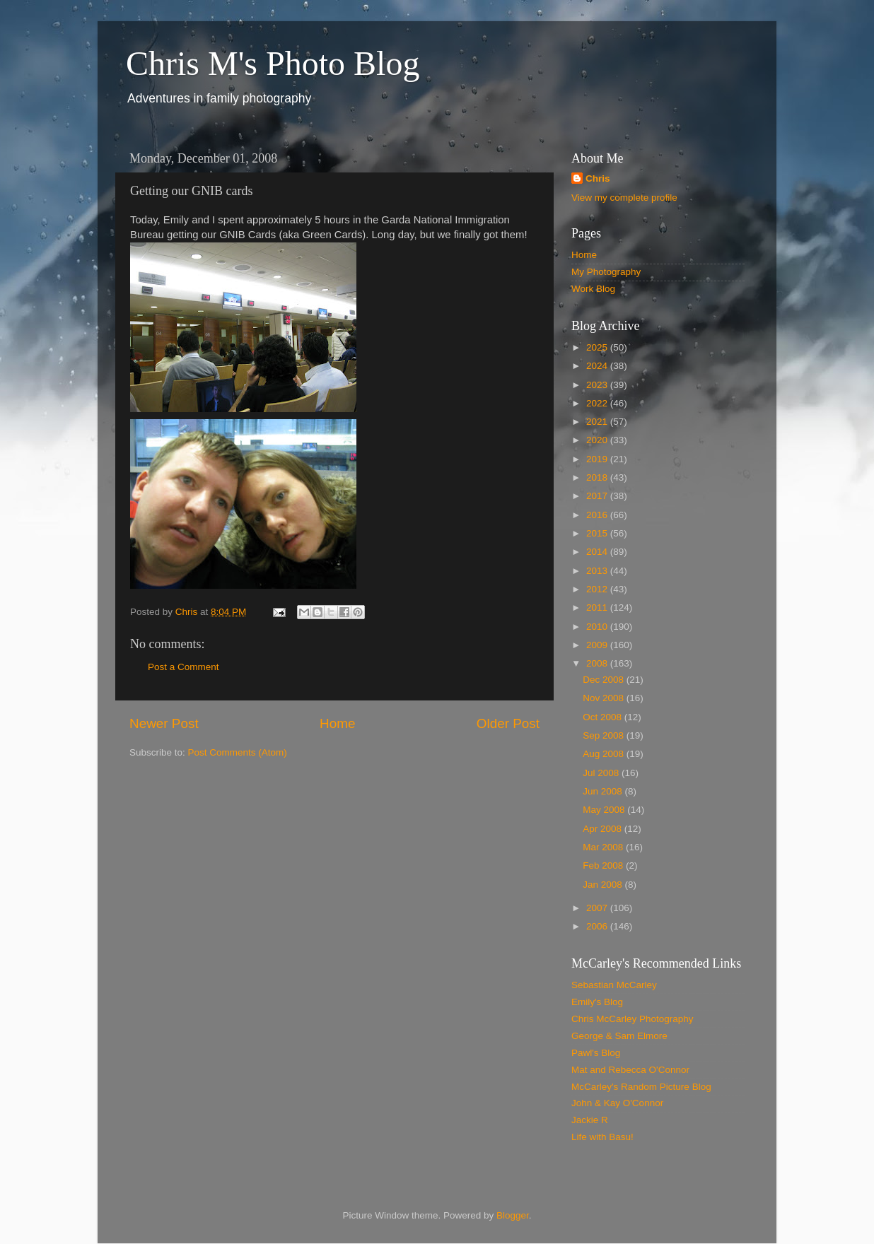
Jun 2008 (603, 791)
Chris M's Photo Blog (272, 63)
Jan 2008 (603, 884)
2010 (598, 626)
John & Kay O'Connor (617, 1103)
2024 (598, 365)
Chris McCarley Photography (632, 1019)
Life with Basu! (602, 1137)
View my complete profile (624, 197)
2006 (598, 926)
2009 (598, 645)
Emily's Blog (597, 1002)
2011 (598, 607)
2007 (598, 908)
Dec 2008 (605, 679)
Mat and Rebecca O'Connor (630, 1069)
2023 (598, 385)
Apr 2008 (603, 828)
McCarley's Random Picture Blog (641, 1086)
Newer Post (164, 723)
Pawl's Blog (595, 1053)
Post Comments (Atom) (237, 752)
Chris (597, 178)
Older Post (508, 723)
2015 (598, 533)
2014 (598, 551)
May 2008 (605, 809)
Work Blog (593, 288)
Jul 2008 (602, 773)
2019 (598, 459)
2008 (598, 663)
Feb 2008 (604, 865)
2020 (598, 440)
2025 (598, 347)
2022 (598, 403)
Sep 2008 (605, 735)
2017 (598, 496)
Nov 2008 (605, 698)
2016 (598, 515)
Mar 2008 (604, 847)
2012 (598, 589)
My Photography (606, 271)
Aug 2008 (605, 754)
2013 (598, 570)
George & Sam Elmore (619, 1036)
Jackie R (589, 1120)
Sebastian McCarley (614, 985)
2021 (598, 421)
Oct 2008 (603, 717)
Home (337, 723)
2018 (598, 477)
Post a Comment (183, 667)
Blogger (512, 1215)
